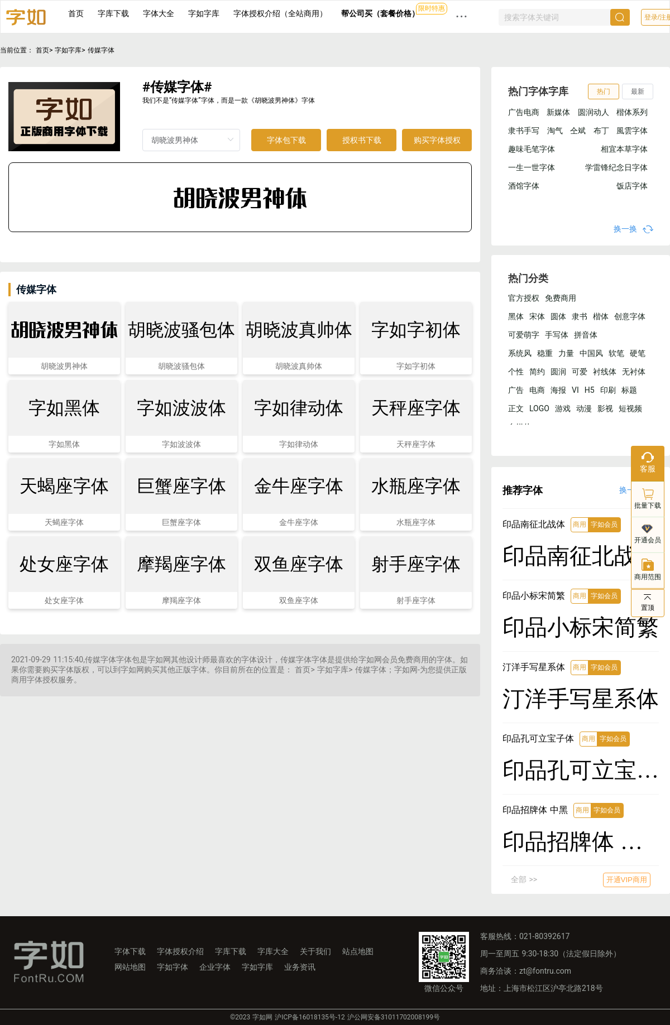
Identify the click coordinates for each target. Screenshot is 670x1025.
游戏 (563, 408)
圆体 (558, 316)
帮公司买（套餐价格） (380, 13)
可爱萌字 (523, 334)
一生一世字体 (531, 167)
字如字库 (203, 13)
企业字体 (215, 967)
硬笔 (637, 353)
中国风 (591, 353)
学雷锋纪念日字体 (616, 167)
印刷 (608, 390)
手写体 (556, 334)
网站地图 (130, 967)
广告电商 (523, 112)
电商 (537, 390)
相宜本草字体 (624, 149)
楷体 (601, 316)
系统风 (520, 353)
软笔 (616, 353)
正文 (516, 408)
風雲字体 (632, 130)
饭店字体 (632, 185)
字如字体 (172, 967)
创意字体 (629, 316)
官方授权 (523, 297)
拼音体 (585, 334)
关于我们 (315, 951)
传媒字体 (101, 50)
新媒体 (558, 112)
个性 (516, 371)
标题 (629, 390)
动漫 (584, 408)
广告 (516, 390)
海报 (558, 390)
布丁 (601, 130)
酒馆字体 (523, 185)
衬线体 (604, 371)
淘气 (555, 130)
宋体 (537, 316)
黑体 (516, 316)
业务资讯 (299, 967)
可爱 (579, 371)
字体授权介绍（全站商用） (280, 13)
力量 (566, 353)
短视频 (630, 408)
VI (575, 390)
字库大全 (273, 951)
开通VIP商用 (626, 879)
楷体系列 (632, 112)
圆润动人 (593, 112)
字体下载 (130, 951)
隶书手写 (523, 130)
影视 (605, 408)
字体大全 (158, 13)
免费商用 (560, 297)
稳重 (545, 353)
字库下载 (113, 13)
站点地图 (358, 951)
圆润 (558, 371)
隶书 (579, 316)
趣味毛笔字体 (531, 149)
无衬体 (633, 371)
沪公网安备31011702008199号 (393, 1017)
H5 (590, 390)
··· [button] (462, 16)
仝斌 (578, 130)
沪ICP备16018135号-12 (309, 1017)
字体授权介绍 (180, 951)
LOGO (539, 408)
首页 (76, 13)
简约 (537, 371)
